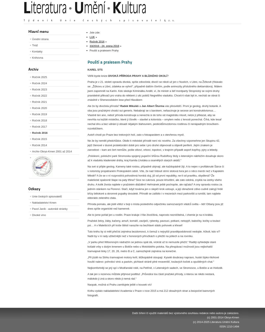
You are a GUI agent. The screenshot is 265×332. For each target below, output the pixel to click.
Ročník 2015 (39, 139)
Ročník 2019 (39, 114)
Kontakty (37, 51)
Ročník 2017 (39, 126)
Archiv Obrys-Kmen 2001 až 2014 (52, 151)
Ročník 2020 (39, 108)
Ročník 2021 (39, 101)
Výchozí (214, 16)
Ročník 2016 (40, 132)
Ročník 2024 (39, 83)
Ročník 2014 (39, 145)
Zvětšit (203, 16)
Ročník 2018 (39, 120)
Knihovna (37, 57)
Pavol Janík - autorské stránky (49, 208)
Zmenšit (226, 16)
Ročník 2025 (39, 77)
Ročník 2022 (39, 95)
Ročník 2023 (39, 89)
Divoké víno (39, 215)
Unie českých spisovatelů (47, 196)
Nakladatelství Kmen (44, 202)
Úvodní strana (40, 39)
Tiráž (35, 45)
